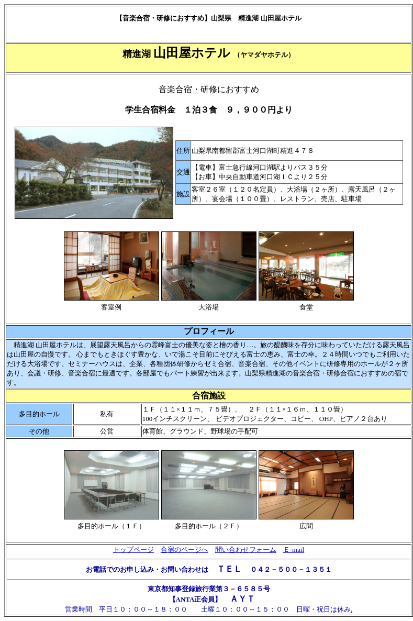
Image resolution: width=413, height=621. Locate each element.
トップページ (133, 549)
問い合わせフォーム (245, 549)
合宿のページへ (184, 549)
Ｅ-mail (293, 549)
